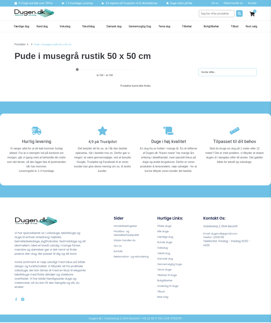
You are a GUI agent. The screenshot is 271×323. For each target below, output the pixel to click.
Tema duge (165, 270)
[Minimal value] (105, 69)
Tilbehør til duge (168, 276)
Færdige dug (166, 235)
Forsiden (19, 44)
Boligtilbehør (165, 282)
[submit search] (239, 13)
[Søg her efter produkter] (216, 13)
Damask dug (166, 258)
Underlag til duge (169, 288)
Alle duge (163, 229)
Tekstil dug (164, 252)
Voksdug (163, 246)
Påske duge (165, 223)
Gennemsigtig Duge (171, 264)
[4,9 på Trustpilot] (102, 129)
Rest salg (163, 299)
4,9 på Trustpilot (103, 138)
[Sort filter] (227, 72)
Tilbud (161, 294)
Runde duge (165, 241)
